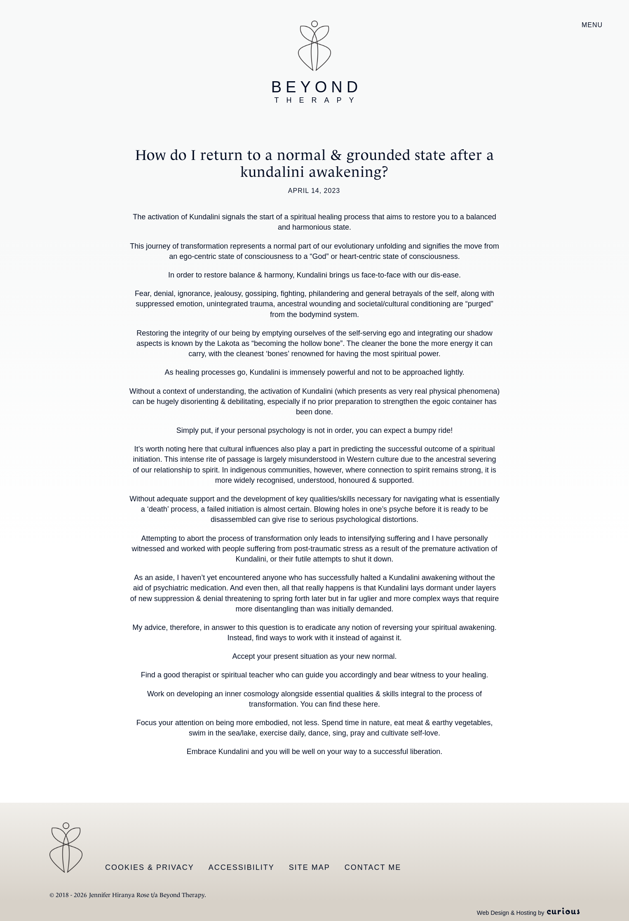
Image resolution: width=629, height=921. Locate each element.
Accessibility (242, 867)
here (370, 704)
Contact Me (373, 867)
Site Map (309, 867)
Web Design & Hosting (507, 912)
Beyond (316, 91)
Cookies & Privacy (149, 867)
